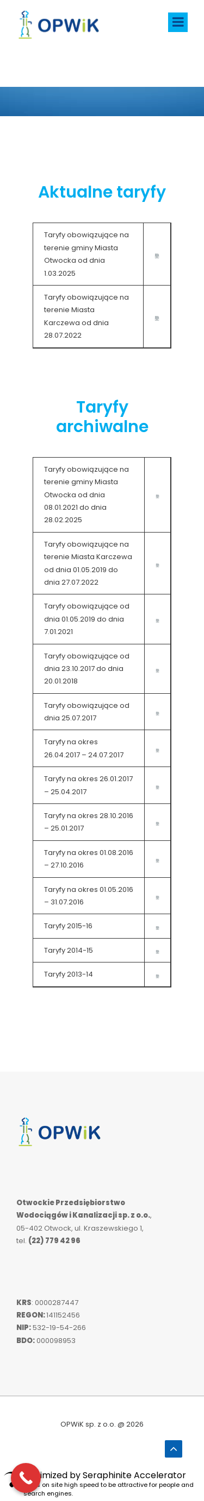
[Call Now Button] (26, 1478)
